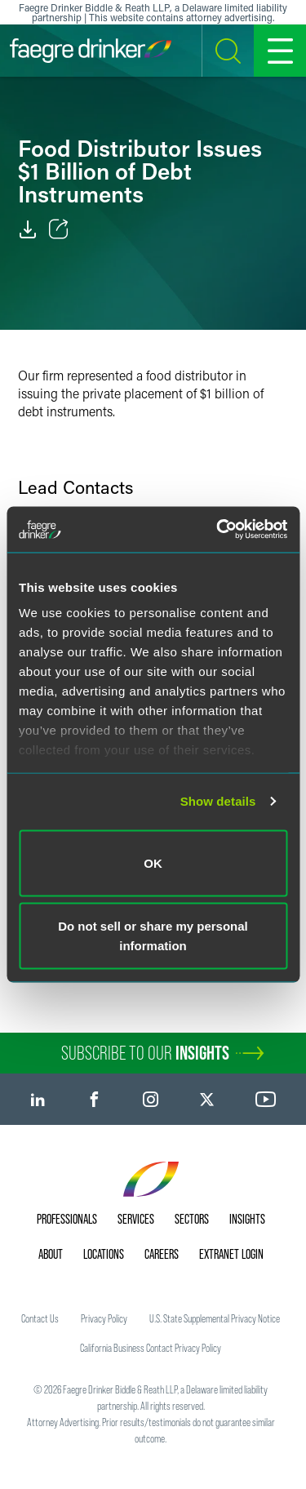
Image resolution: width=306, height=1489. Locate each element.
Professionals (67, 1218)
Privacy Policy (104, 1318)
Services (136, 1218)
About (50, 1254)
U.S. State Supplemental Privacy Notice (214, 1318)
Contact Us (40, 1318)
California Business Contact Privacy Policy (150, 1347)
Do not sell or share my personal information (153, 936)
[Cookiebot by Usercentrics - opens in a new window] (218, 529)
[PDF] (27, 229)
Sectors (192, 1218)
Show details (218, 801)
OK (153, 862)
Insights (247, 1218)
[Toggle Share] (58, 229)
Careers (161, 1254)
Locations (103, 1254)
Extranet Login (231, 1254)
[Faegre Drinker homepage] (90, 50)
